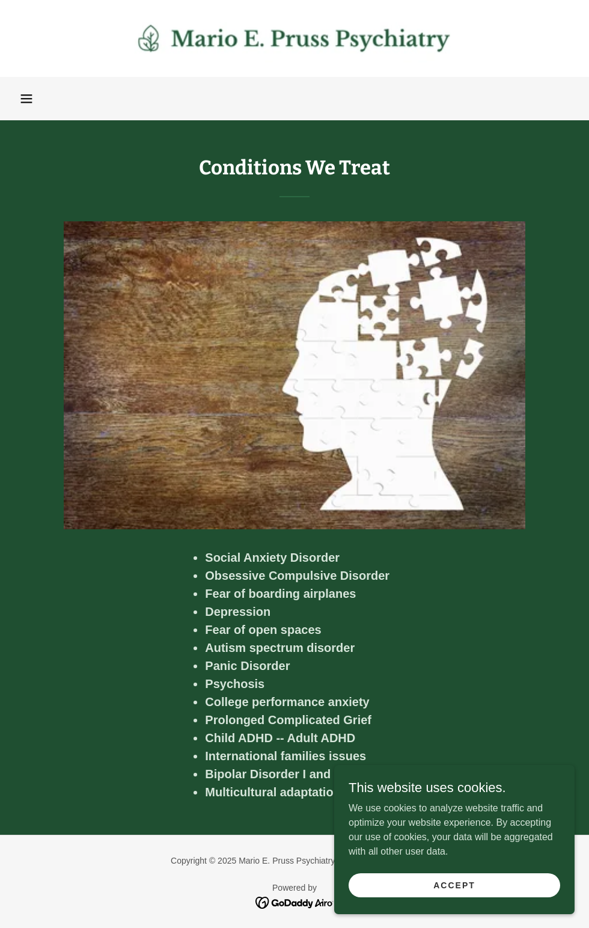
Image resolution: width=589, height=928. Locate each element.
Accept (454, 885)
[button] (26, 99)
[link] (294, 38)
